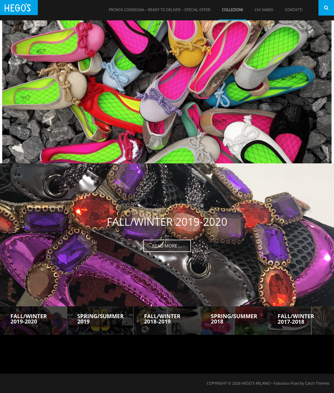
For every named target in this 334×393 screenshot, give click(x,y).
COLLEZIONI (232, 9)
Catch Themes (317, 383)
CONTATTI (293, 9)
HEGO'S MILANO (256, 383)
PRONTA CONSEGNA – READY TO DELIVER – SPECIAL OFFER (159, 9)
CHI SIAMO (264, 9)
